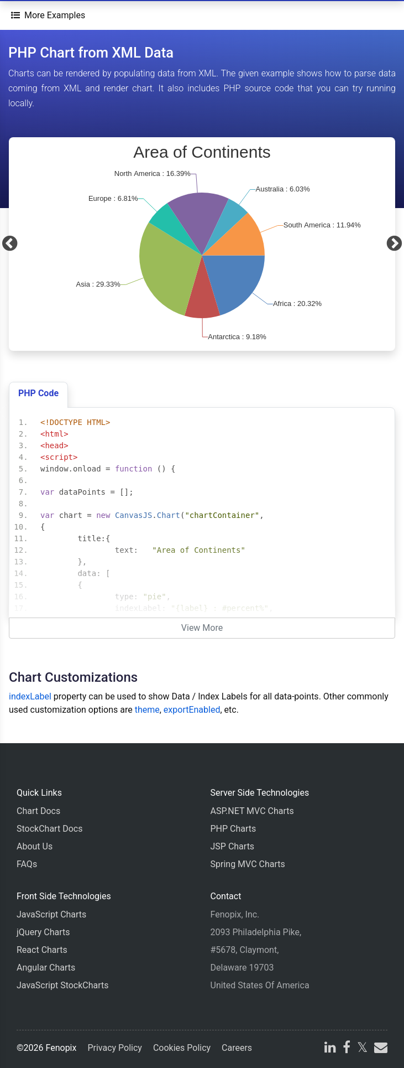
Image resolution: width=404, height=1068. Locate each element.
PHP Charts (233, 828)
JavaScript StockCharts (63, 985)
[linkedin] (330, 1048)
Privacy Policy (114, 1048)
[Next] (394, 244)
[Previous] (9, 244)
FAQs (27, 864)
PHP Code (38, 393)
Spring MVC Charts (248, 864)
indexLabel (30, 696)
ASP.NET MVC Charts (252, 811)
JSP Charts (233, 846)
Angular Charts (46, 967)
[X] (362, 1048)
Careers (237, 1048)
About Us (35, 846)
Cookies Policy (182, 1048)
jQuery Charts (43, 932)
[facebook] (346, 1048)
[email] (379, 1048)
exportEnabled (192, 709)
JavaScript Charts (51, 914)
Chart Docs (38, 811)
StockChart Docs (49, 828)
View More (202, 628)
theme (147, 709)
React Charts (42, 950)
